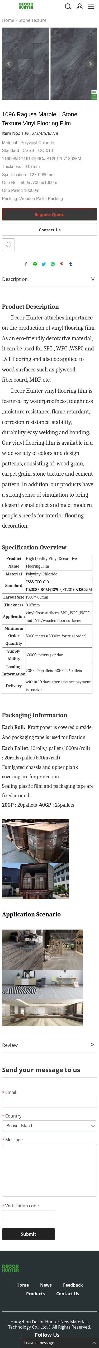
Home (8, 20)
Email (9, 1092)
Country (11, 1116)
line (34, 264)
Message (12, 1139)
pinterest (61, 264)
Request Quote (49, 214)
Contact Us (49, 229)
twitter (43, 264)
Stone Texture (32, 20)
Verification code (20, 1206)
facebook (26, 264)
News (46, 1285)
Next (90, 64)
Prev (9, 64)
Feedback (73, 1285)
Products (35, 1294)
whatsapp (52, 264)
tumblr (70, 264)
